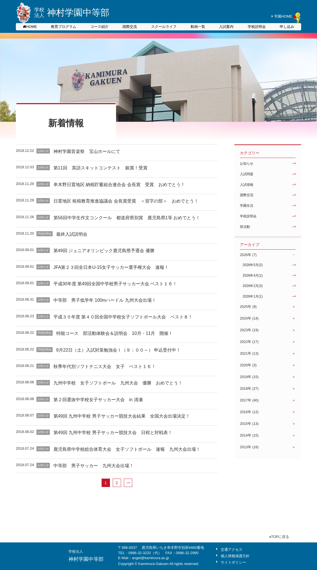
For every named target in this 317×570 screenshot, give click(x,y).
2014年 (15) (249, 435)
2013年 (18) (249, 447)
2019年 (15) (249, 377)
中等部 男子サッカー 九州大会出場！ (93, 465)
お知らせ (246, 163)
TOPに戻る (279, 537)
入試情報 (246, 185)
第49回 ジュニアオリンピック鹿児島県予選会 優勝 (103, 250)
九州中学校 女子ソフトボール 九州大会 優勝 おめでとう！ (118, 383)
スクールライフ (163, 27)
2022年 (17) (249, 342)
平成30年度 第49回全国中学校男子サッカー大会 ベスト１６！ (115, 283)
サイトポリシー (233, 562)
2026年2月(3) (253, 286)
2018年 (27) (249, 389)
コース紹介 (99, 27)
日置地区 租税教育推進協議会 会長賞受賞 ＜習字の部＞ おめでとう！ (125, 201)
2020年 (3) (248, 365)
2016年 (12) (249, 412)
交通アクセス (231, 549)
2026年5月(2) (253, 265)
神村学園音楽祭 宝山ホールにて (86, 151)
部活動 (245, 227)
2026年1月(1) (253, 296)
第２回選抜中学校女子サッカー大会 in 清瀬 (100, 399)
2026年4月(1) (253, 275)
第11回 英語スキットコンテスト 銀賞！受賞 (100, 167)
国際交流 (129, 27)
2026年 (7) (248, 255)
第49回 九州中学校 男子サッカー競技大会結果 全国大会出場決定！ (121, 416)
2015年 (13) (249, 424)
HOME (31, 27)
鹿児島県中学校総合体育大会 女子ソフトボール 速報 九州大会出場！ (126, 449)
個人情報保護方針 (235, 556)
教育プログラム (63, 27)
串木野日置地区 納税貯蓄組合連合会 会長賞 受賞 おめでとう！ (119, 184)
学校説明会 (257, 27)
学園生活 (246, 206)
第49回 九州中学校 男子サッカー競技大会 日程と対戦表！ (112, 432)
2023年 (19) (249, 330)
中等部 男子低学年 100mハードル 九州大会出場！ (104, 300)
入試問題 (246, 174)
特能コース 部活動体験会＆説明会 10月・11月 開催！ (114, 333)
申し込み (287, 27)
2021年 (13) (249, 353)
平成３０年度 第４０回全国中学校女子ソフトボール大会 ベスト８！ (123, 317)
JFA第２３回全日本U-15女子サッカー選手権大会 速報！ (111, 267)
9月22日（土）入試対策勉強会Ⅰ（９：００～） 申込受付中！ (118, 350)
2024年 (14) (249, 318)
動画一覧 (198, 27)
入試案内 (226, 27)
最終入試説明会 (71, 234)
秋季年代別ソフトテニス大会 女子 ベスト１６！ (104, 366)
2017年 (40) (249, 400)
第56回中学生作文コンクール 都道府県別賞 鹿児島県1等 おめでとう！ (126, 217)
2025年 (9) (248, 307)
